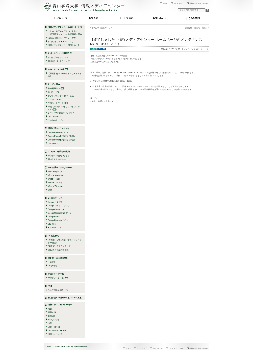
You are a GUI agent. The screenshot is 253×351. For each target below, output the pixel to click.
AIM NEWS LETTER (57, 330)
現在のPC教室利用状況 (58, 250)
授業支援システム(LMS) (58, 128)
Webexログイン (55, 171)
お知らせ (93, 18)
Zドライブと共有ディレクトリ (61, 113)
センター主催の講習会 (58, 258)
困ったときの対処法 (57, 159)
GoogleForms (54, 217)
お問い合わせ (160, 18)
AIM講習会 (52, 266)
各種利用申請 (54, 88)
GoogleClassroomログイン (60, 213)
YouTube (52, 224)
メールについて (55, 99)
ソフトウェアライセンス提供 (61, 96)
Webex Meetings (55, 175)
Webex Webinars (55, 186)
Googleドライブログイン (59, 206)
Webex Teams (54, 179)
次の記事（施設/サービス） (196, 28)
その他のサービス (56, 120)
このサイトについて (176, 348)
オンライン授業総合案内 (59, 151)
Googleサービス (55, 198)
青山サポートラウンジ (58, 57)
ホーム (165, 3)
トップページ (60, 18)
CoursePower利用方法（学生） (62, 140)
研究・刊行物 (54, 327)
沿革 (50, 323)
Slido (50, 190)
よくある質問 (193, 18)
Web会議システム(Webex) (60, 167)
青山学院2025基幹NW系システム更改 (64, 298)
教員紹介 (52, 316)
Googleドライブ (55, 202)
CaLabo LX (53, 143)
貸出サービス (54, 92)
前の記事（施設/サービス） (103, 28)
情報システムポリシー (58, 334)
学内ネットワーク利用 (58, 103)
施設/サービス (202, 49)
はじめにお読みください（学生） (63, 38)
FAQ (50, 286)
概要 (50, 309)
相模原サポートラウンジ (59, 61)
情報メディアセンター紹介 (199, 3)
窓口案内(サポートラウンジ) (60, 41)
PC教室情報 (53, 236)
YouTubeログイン (56, 227)
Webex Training (55, 182)
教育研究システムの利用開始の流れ (66, 34)
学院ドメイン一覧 (58, 278)
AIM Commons (54, 116)
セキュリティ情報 (58, 69)
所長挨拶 (52, 312)
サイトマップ (178, 3)
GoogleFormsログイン (58, 220)
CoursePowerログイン (58, 132)
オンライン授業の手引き (59, 156)
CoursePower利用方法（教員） (62, 136)
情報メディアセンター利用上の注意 (64, 45)
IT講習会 (52, 262)
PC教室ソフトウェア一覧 (59, 246)
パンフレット (54, 320)
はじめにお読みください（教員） (63, 31)
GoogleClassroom (56, 209)
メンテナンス (189, 49)
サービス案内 (126, 18)
